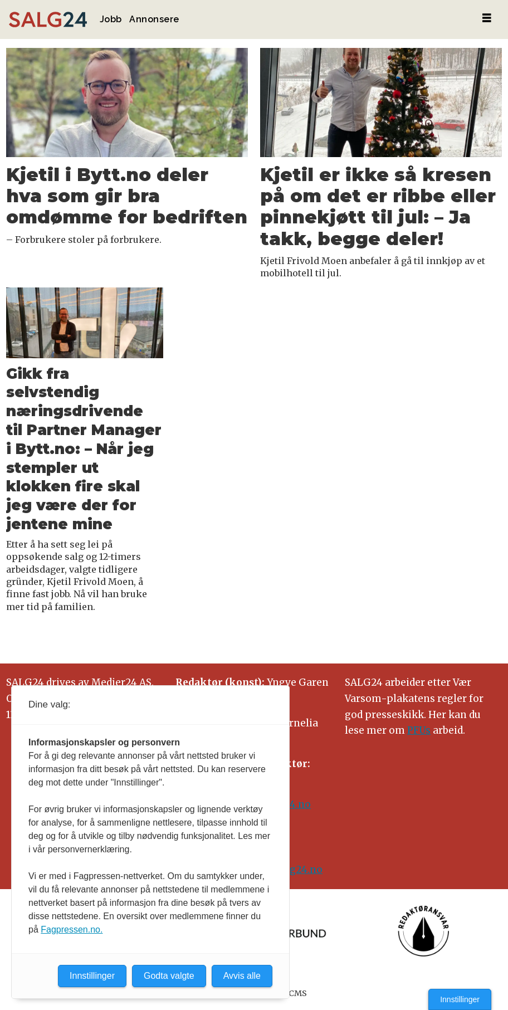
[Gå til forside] (48, 20)
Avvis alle (242, 975)
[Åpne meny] (487, 18)
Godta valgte (169, 975)
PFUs (419, 730)
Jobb (111, 19)
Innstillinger (460, 999)
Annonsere (154, 19)
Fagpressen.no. (71, 929)
